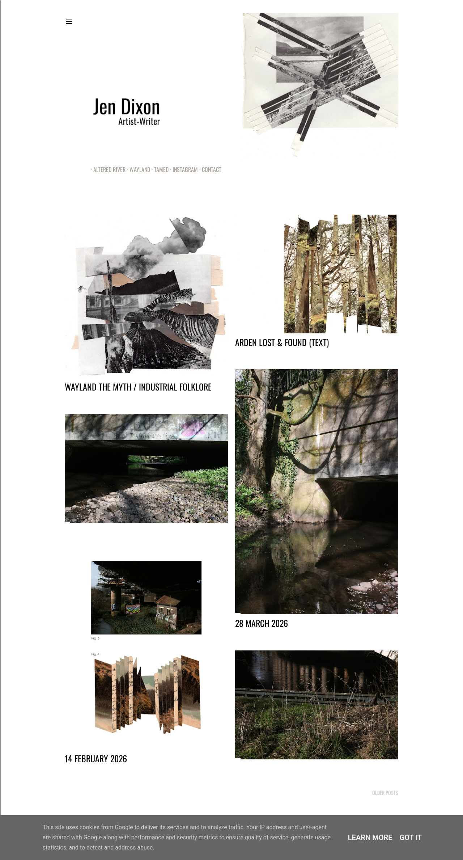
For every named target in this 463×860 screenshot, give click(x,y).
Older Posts (385, 792)
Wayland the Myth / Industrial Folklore (138, 386)
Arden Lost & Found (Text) (282, 342)
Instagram (182, 169)
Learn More (370, 837)
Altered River (107, 169)
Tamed (159, 169)
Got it (411, 837)
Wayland (137, 169)
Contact (209, 169)
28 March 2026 (261, 622)
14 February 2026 (96, 758)
